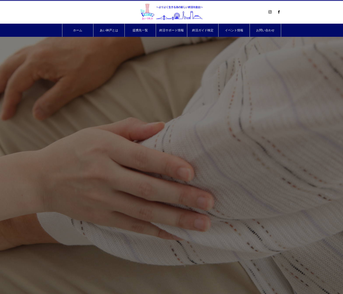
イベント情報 (234, 30)
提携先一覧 (140, 30)
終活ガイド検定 (203, 30)
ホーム (77, 30)
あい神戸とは (109, 30)
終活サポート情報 (171, 30)
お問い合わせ (265, 30)
